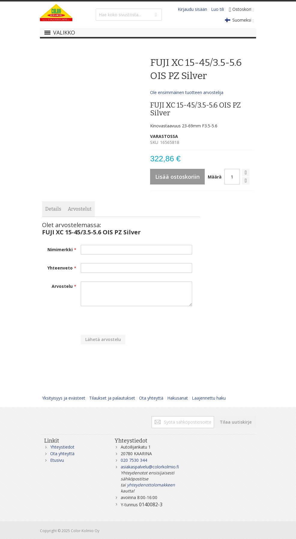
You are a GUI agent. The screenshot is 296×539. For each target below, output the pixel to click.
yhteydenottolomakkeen (151, 485)
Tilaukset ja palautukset (112, 398)
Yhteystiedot (62, 447)
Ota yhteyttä (151, 398)
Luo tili (217, 9)
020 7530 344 (134, 460)
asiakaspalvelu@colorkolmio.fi (150, 467)
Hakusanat (177, 398)
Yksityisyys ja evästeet (63, 398)
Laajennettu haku (209, 398)
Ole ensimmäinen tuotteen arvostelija (186, 92)
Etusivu (57, 460)
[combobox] (129, 15)
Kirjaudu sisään (192, 9)
